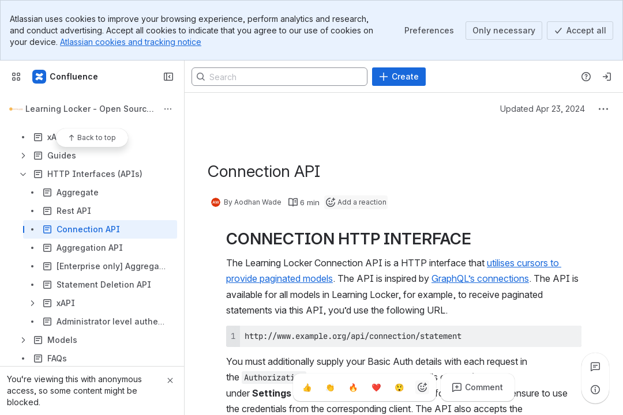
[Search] (279, 76)
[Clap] (330, 387)
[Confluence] (66, 76)
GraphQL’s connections (480, 278)
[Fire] (353, 387)
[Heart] (376, 387)
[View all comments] (595, 366)
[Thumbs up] (307, 387)
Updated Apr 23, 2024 (542, 109)
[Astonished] (399, 387)
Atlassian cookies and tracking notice (130, 42)
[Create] (399, 76)
